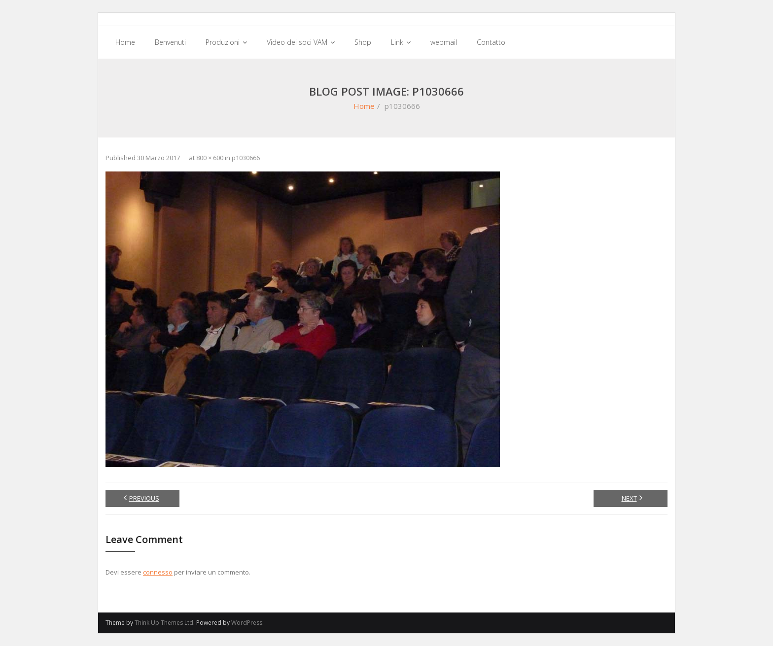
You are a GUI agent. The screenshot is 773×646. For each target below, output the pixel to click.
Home (364, 106)
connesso (158, 572)
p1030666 (246, 157)
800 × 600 (209, 157)
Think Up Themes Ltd (164, 622)
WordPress (246, 622)
